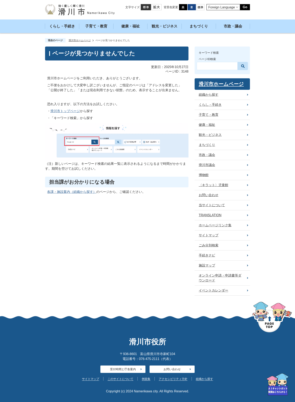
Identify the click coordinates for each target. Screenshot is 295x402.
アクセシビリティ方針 (173, 378)
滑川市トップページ (65, 111)
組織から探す (204, 378)
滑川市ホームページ (80, 40)
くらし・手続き (62, 26)
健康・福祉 (130, 26)
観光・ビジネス (164, 26)
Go (245, 7)
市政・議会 (233, 26)
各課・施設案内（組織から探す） (71, 192)
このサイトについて (120, 378)
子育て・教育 (96, 26)
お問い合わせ (172, 369)
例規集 (146, 378)
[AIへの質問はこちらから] (277, 384)
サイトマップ (90, 378)
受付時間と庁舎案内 (123, 369)
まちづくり (198, 26)
